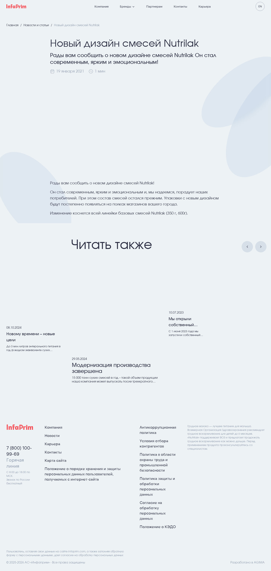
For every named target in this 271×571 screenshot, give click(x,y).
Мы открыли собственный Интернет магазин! (187, 322)
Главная (12, 25)
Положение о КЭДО (158, 526)
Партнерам (154, 6)
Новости (52, 435)
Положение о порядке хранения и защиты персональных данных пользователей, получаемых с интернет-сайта (83, 473)
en (260, 6)
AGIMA (259, 562)
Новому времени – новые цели (30, 337)
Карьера (205, 6)
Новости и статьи (37, 25)
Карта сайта (55, 460)
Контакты (180, 6)
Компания (101, 6)
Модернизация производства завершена (111, 368)
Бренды (127, 6)
